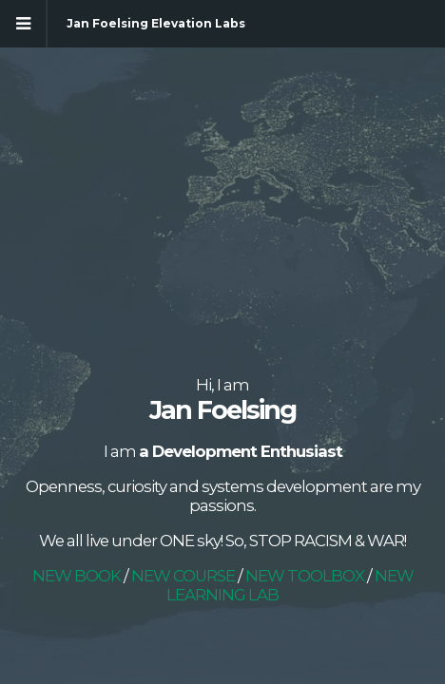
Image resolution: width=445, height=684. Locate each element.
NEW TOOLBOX (306, 575)
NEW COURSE (183, 575)
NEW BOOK (76, 575)
